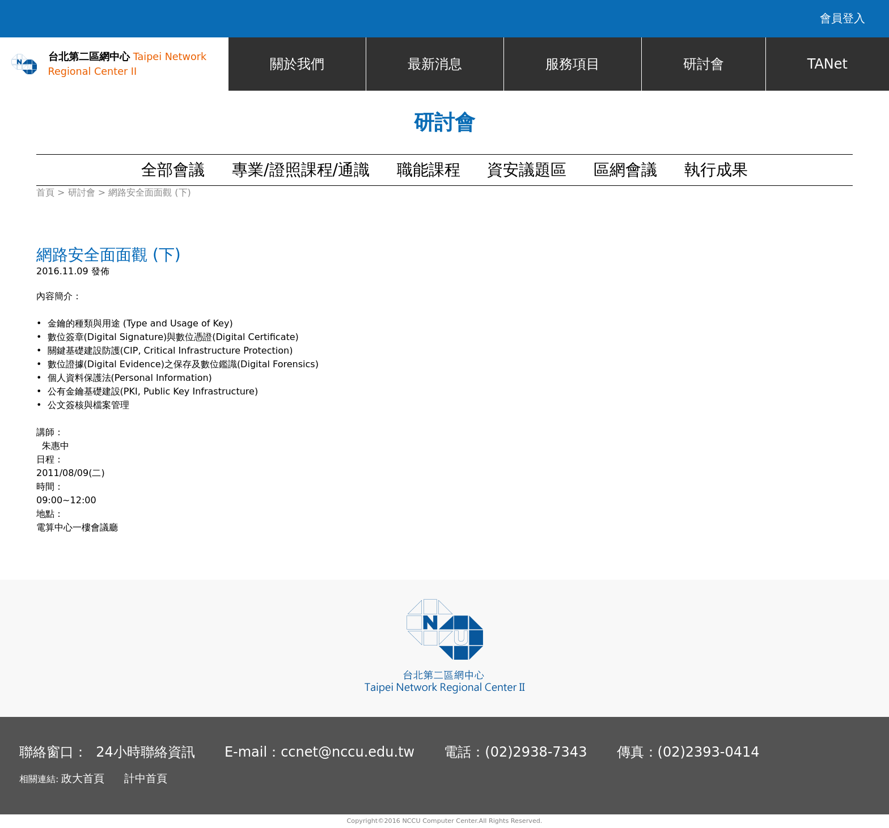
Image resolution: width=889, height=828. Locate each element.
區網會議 (625, 169)
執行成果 (716, 169)
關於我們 (297, 64)
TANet (827, 64)
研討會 (703, 64)
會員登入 (842, 18)
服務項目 (572, 64)
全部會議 (173, 169)
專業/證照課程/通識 (301, 169)
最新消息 (435, 64)
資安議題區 (526, 169)
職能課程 (428, 169)
